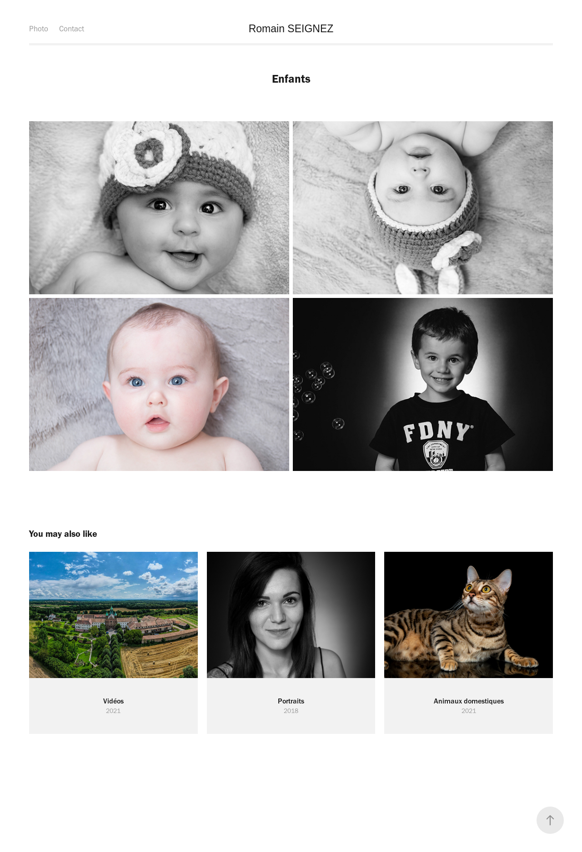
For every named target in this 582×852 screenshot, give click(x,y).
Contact (71, 28)
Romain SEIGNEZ (291, 29)
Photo (38, 28)
